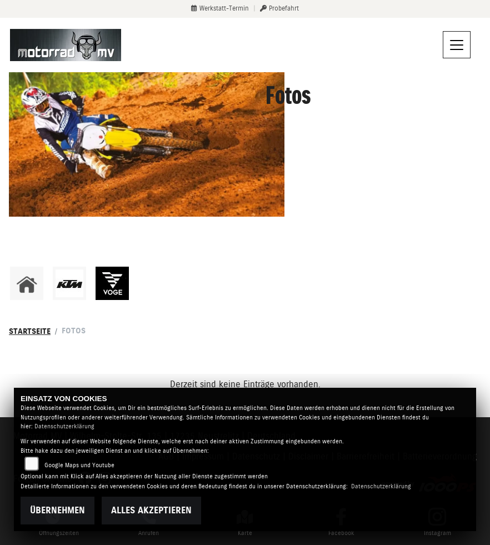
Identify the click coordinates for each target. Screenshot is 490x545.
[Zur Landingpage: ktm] (69, 283)
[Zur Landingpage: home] (26, 283)
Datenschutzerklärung (64, 426)
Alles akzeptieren (151, 510)
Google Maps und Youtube (79, 465)
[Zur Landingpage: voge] (112, 283)
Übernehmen (57, 510)
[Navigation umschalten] (457, 45)
